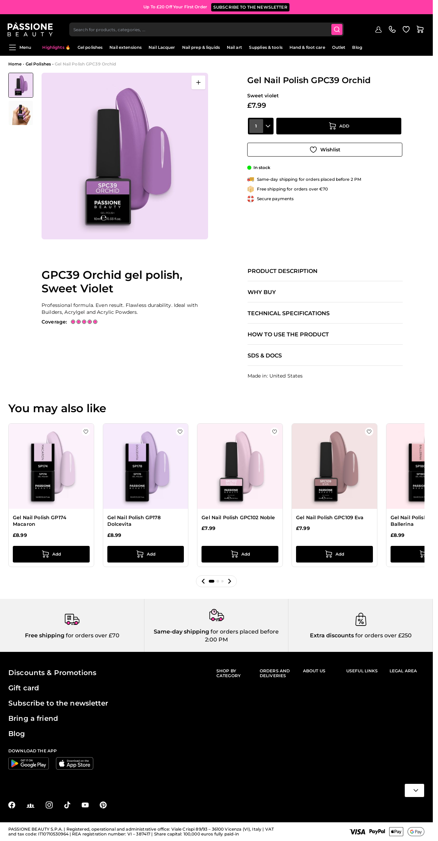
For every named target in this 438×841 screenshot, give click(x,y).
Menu (19, 47)
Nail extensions (125, 47)
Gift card (23, 688)
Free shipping (44, 635)
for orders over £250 (383, 635)
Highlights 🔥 (56, 47)
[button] (203, 581)
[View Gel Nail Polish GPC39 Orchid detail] (20, 112)
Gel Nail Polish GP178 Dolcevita (134, 521)
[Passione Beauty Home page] (30, 26)
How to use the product (288, 334)
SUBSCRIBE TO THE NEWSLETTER (250, 6)
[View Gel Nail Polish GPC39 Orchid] (20, 85)
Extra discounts (332, 635)
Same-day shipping (181, 631)
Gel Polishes (38, 64)
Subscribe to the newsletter (58, 703)
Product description (283, 271)
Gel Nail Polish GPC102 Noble (238, 517)
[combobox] (207, 26)
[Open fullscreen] (198, 82)
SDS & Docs (265, 355)
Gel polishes (90, 47)
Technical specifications (289, 313)
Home (14, 64)
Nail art (234, 47)
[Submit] (338, 26)
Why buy (262, 292)
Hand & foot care (307, 47)
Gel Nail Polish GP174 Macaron (39, 521)
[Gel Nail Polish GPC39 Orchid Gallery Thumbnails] (20, 99)
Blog (357, 47)
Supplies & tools (266, 47)
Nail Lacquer (162, 47)
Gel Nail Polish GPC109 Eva (330, 517)
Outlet (339, 47)
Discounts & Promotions (52, 673)
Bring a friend (33, 718)
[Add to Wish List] (324, 148)
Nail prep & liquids (201, 47)
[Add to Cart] (339, 129)
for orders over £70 (91, 635)
